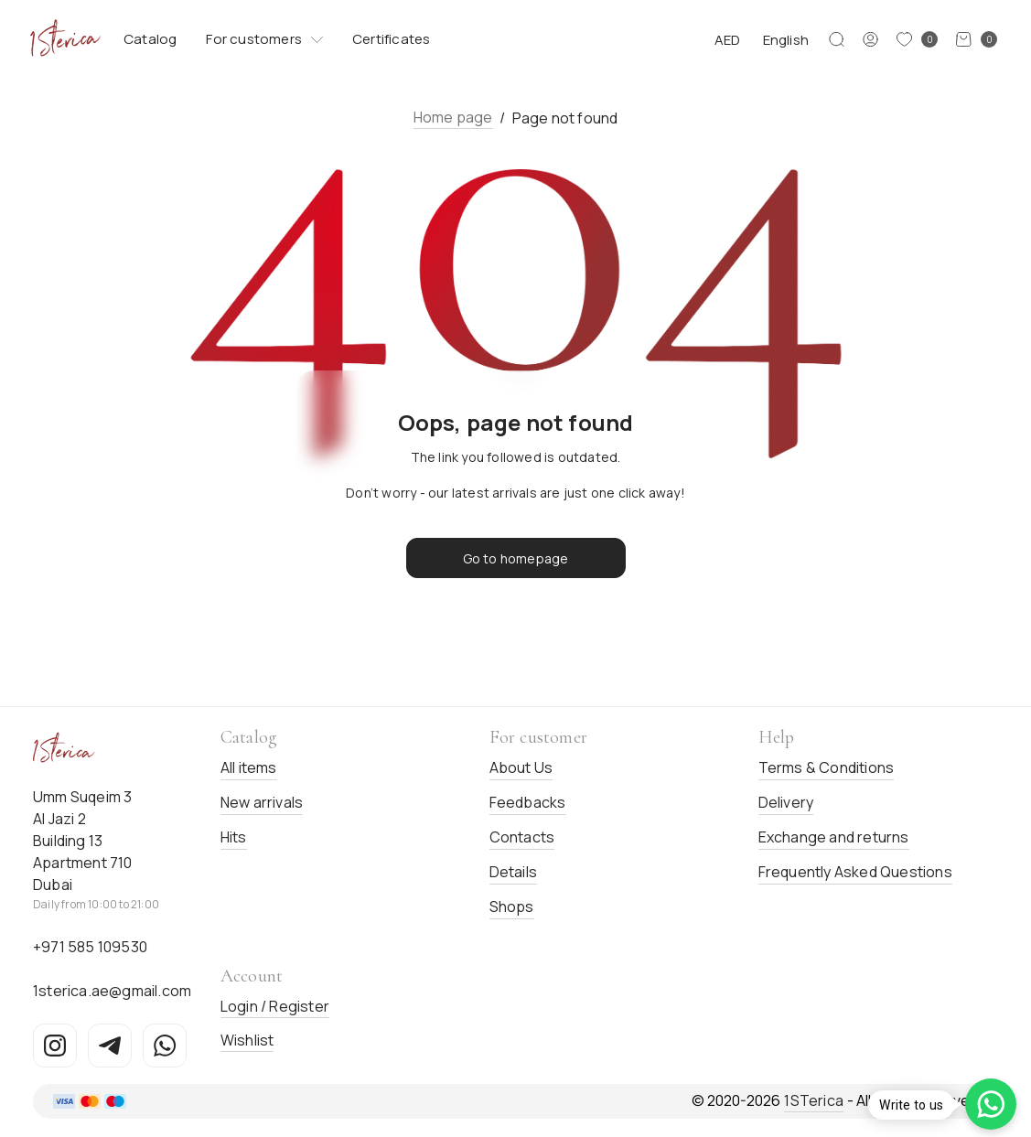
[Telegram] (110, 1045)
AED (727, 39)
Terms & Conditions (826, 767)
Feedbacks (527, 802)
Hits (233, 837)
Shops (511, 906)
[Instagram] (55, 1045)
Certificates (391, 38)
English (786, 39)
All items (248, 767)
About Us (521, 767)
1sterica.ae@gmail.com (112, 991)
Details (513, 872)
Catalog (150, 38)
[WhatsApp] (165, 1045)
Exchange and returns (833, 837)
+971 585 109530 (90, 947)
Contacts (522, 837)
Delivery (786, 802)
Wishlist (247, 1040)
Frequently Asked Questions (855, 872)
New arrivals (261, 802)
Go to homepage (516, 558)
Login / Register (274, 1006)
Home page (453, 117)
